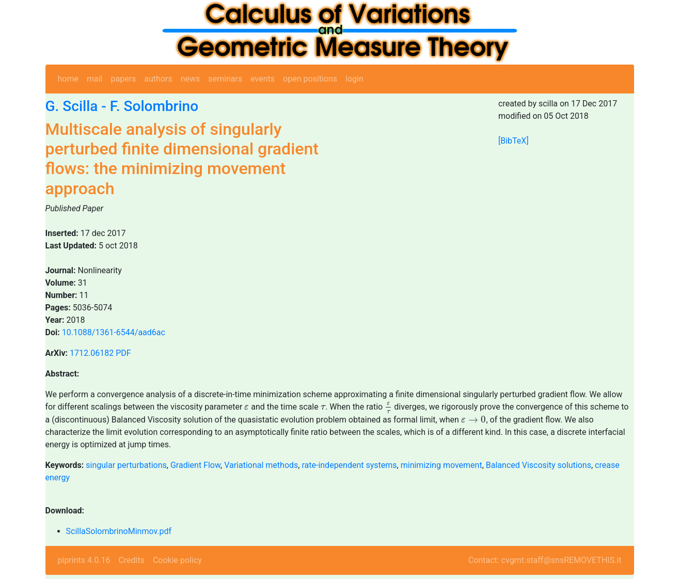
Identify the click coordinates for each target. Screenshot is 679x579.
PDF (123, 353)
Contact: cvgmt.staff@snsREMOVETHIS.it (545, 560)
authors (158, 79)
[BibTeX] (513, 141)
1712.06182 (92, 353)
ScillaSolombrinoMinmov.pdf (119, 531)
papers (123, 79)
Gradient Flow (195, 465)
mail (95, 79)
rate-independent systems (349, 465)
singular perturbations (126, 465)
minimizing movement (441, 465)
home (68, 79)
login (354, 79)
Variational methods (261, 465)
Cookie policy (177, 560)
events (262, 79)
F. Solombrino (154, 106)
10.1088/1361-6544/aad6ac (113, 332)
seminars (225, 79)
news (190, 79)
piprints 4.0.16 (84, 560)
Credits (131, 560)
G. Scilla (71, 106)
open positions (310, 79)
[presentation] (246, 407)
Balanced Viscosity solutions (538, 465)
